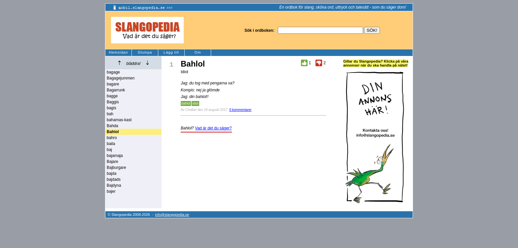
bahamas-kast (119, 120)
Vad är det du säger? (213, 128)
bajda (111, 173)
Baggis (113, 102)
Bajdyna (114, 185)
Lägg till (171, 52)
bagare (113, 84)
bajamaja (115, 155)
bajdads (114, 179)
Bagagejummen (120, 78)
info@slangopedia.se (172, 215)
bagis (111, 108)
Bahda (112, 126)
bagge (112, 96)
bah (110, 114)
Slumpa (145, 52)
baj (109, 149)
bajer (111, 191)
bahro (112, 137)
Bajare (112, 161)
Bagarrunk (116, 90)
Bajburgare (116, 167)
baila (111, 143)
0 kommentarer (240, 110)
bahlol (185, 103)
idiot (195, 103)
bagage (113, 72)
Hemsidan (118, 52)
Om (198, 52)
